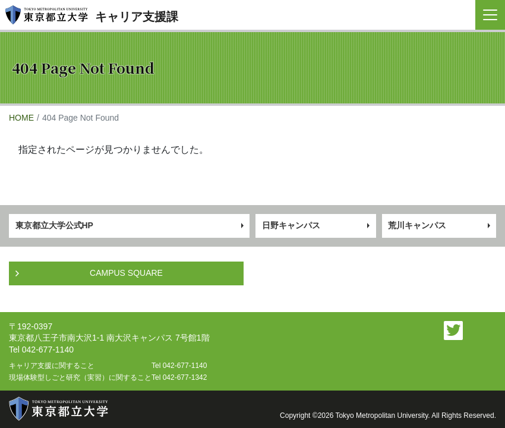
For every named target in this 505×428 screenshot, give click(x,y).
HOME (21, 117)
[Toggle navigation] (490, 15)
